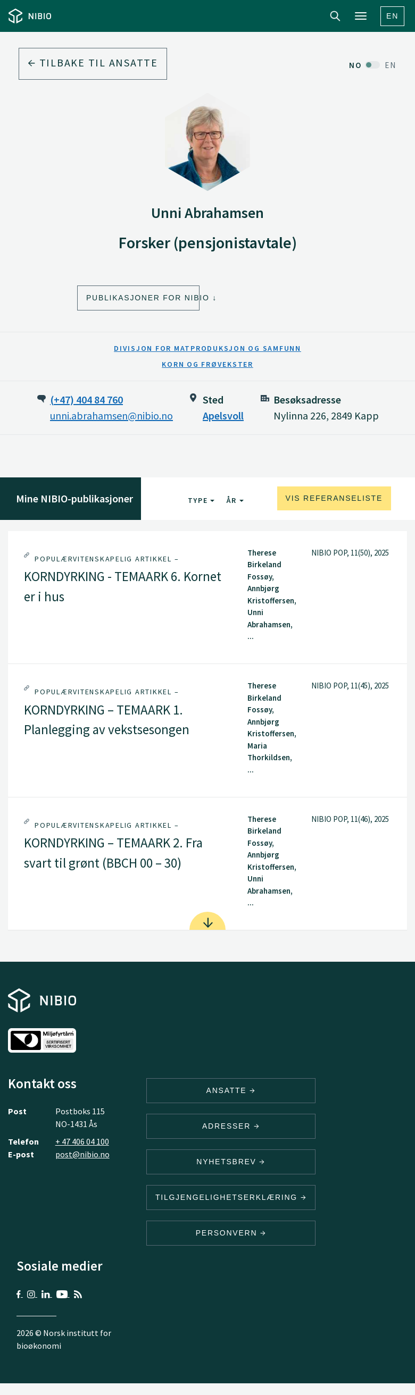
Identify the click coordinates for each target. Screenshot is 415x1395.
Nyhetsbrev (230, 1161)
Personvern (231, 1233)
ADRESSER (231, 1126)
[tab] (207, 597)
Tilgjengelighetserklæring (230, 1197)
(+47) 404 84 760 (86, 399)
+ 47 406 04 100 (82, 1141)
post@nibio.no (82, 1154)
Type (201, 500)
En (392, 16)
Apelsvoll (223, 415)
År (235, 500)
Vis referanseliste (334, 498)
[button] (207, 597)
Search (335, 16)
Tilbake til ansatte (93, 62)
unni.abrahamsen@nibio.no (111, 415)
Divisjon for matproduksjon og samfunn (207, 348)
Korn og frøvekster (207, 364)
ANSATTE (231, 1090)
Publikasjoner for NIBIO (143, 297)
